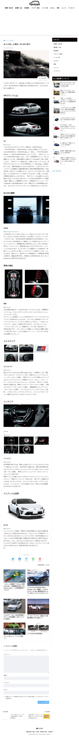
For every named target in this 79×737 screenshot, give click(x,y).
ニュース (63, 8)
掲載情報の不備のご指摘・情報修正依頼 (36, 732)
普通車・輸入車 (9, 8)
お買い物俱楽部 (56, 172)
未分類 (47, 565)
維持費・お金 (18, 8)
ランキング (71, 8)
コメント (7, 655)
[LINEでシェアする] (33, 560)
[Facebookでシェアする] (19, 560)
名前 (6, 676)
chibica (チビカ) (38, 3)
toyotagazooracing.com (12, 231)
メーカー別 (45, 8)
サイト (6, 690)
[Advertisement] (39, 23)
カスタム (52, 8)
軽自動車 (26, 8)
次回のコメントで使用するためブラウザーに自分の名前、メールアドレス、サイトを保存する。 (27, 698)
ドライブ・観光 (35, 8)
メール (6, 683)
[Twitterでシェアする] (13, 560)
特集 (58, 8)
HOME (39, 730)
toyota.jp (8, 144)
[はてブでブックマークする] (26, 560)
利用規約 (50, 732)
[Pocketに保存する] (39, 560)
